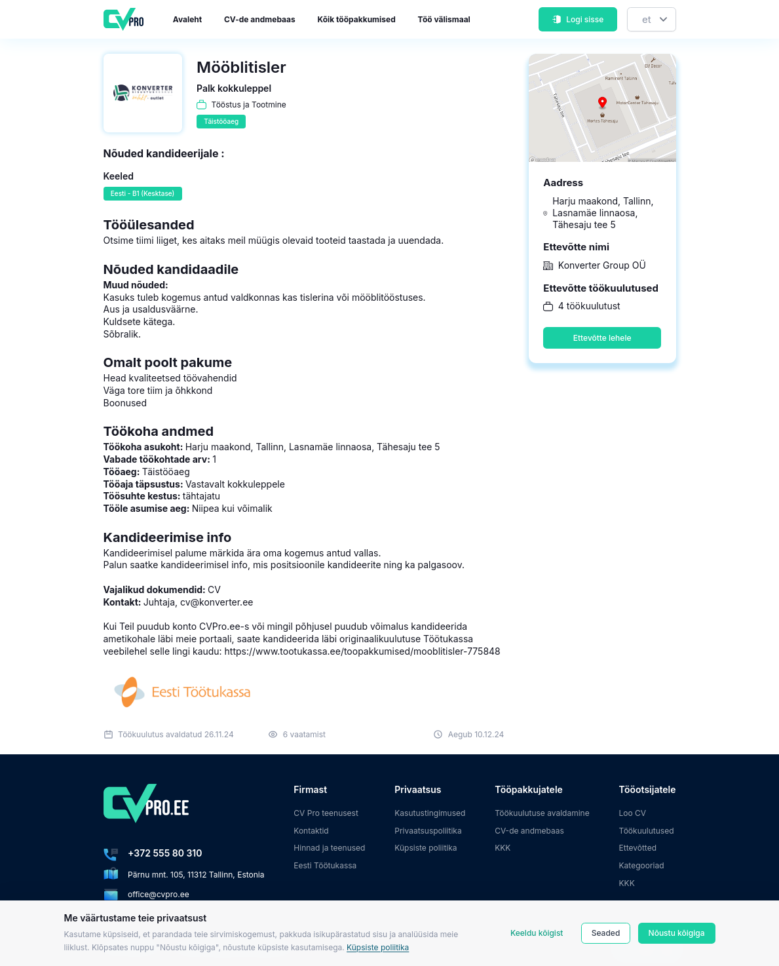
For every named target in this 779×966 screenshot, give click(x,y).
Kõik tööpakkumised (357, 19)
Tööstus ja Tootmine (249, 104)
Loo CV (633, 813)
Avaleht (187, 19)
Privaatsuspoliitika (427, 831)
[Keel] (651, 19)
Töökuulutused (646, 831)
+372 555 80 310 (165, 853)
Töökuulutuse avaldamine (542, 813)
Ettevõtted (638, 848)
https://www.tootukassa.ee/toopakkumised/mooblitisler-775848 (363, 651)
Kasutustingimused (429, 813)
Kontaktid (311, 831)
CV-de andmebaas (259, 19)
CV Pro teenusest (326, 813)
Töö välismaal (444, 19)
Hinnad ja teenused (329, 848)
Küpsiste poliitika (378, 947)
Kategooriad (641, 865)
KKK (502, 848)
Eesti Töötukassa (325, 865)
